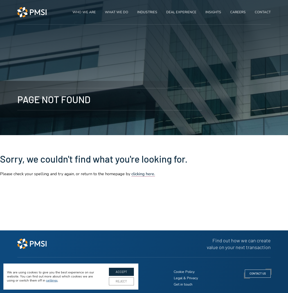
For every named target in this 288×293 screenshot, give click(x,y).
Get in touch (183, 284)
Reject (121, 281)
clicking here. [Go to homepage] (143, 174)
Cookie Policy (184, 271)
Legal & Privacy (186, 278)
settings (52, 281)
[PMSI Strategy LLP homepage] (32, 9)
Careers (238, 9)
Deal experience (181, 9)
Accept (121, 272)
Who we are (84, 9)
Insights (213, 9)
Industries (147, 9)
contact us (258, 273)
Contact (263, 9)
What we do (116, 9)
